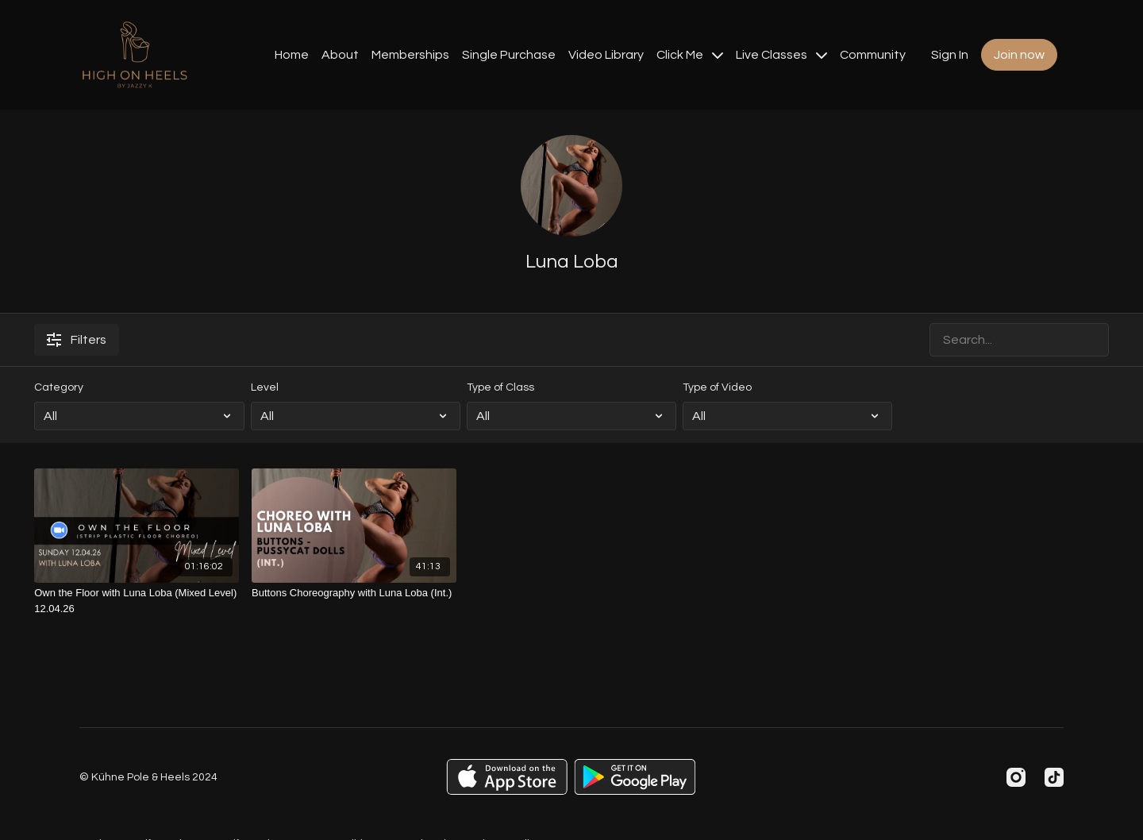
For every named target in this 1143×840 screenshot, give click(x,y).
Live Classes (781, 54)
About (340, 54)
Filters (76, 340)
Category (58, 387)
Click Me (689, 54)
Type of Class (500, 387)
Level (265, 387)
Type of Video (717, 387)
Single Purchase (509, 54)
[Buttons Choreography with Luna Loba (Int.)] (354, 593)
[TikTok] (1054, 777)
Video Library (606, 54)
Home (292, 54)
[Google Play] (635, 777)
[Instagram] (1016, 777)
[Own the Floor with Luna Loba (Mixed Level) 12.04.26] (136, 600)
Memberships (410, 54)
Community (873, 54)
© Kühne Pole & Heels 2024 (148, 777)
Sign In (949, 54)
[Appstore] (507, 777)
